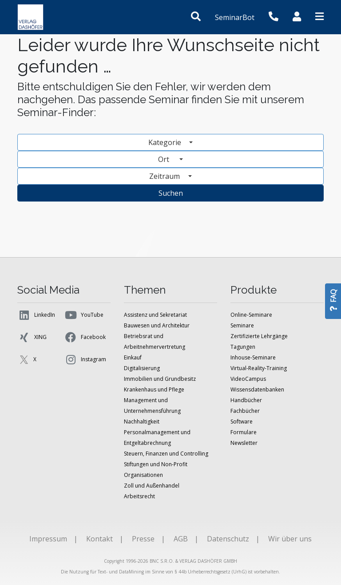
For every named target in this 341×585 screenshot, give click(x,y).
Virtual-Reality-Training (258, 368)
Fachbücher (245, 411)
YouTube (83, 315)
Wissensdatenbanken (257, 389)
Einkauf (133, 357)
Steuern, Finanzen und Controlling (166, 453)
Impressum (48, 539)
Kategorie (165, 142)
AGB (181, 539)
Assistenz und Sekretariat (155, 315)
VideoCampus (248, 379)
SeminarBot (234, 17)
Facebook (85, 337)
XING (32, 337)
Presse (143, 539)
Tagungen (242, 347)
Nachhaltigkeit (141, 421)
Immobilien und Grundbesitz (160, 379)
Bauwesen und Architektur (157, 325)
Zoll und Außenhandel (151, 485)
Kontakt (99, 539)
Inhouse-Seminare (253, 357)
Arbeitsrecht (139, 496)
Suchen (171, 193)
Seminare (242, 325)
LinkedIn (36, 315)
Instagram (85, 359)
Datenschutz (228, 539)
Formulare (243, 432)
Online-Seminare (251, 315)
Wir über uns (290, 539)
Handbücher (246, 400)
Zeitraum (165, 176)
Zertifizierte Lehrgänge (259, 336)
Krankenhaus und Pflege (154, 389)
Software (241, 421)
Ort (167, 159)
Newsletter (244, 443)
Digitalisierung (142, 368)
